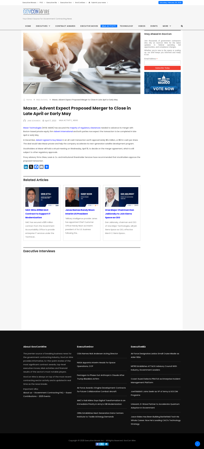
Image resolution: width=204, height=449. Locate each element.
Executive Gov (66, 2)
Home (28, 26)
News (75, 120)
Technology (126, 26)
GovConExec (80, 2)
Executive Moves (89, 26)
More (165, 26)
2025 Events (44, 396)
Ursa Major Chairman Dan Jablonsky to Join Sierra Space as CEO (119, 213)
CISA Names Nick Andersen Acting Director (97, 353)
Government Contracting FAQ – (50, 392)
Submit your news (97, 2)
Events (154, 26)
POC (41, 2)
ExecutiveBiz (138, 346)
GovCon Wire (130, 440)
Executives (41, 26)
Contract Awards (65, 26)
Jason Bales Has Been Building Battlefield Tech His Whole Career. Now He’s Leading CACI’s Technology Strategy (156, 420)
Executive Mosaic (29, 2)
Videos (141, 26)
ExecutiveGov (85, 346)
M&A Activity (109, 26)
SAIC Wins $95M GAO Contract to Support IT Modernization (37, 213)
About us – (28, 392)
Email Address (151, 59)
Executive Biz (52, 2)
